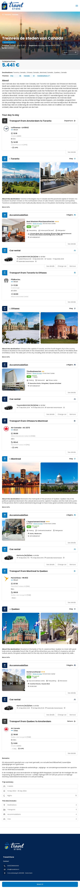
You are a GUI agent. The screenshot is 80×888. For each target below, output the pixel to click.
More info (6, 207)
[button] (6, 178)
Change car (62, 266)
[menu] (77, 5)
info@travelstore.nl (13, 869)
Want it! (40, 884)
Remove (73, 266)
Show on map (37, 223)
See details (72, 152)
